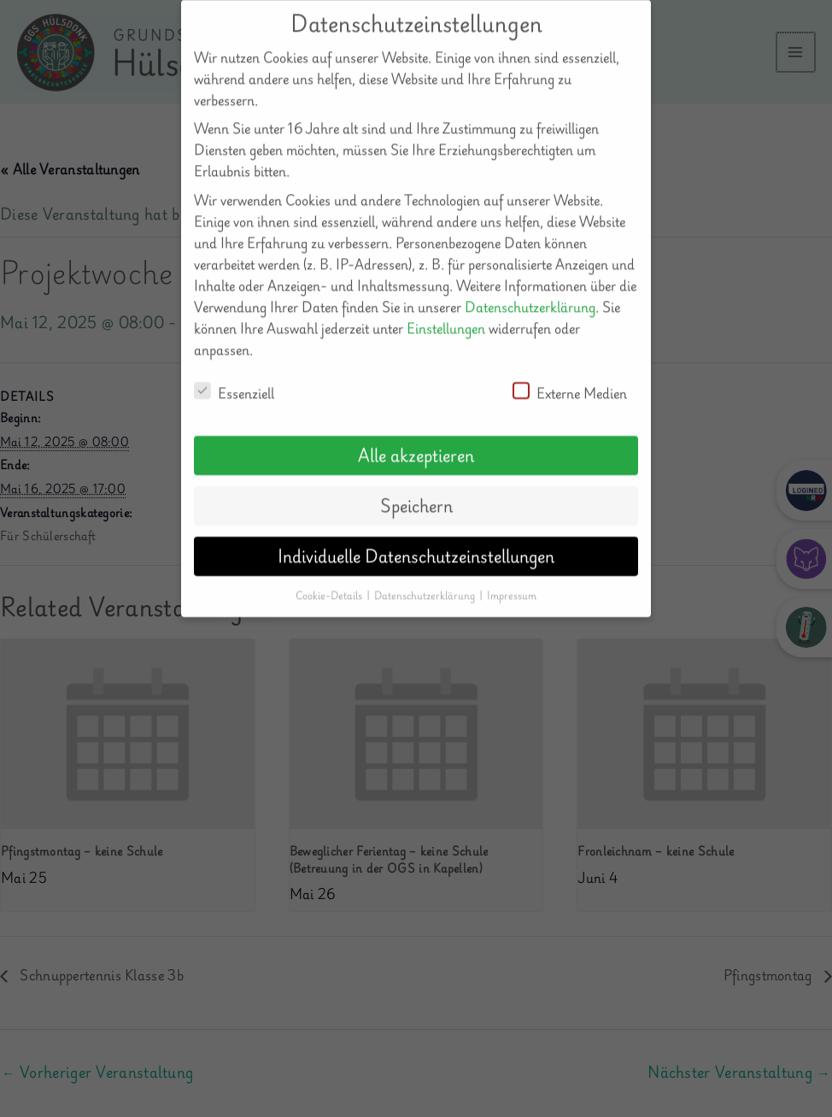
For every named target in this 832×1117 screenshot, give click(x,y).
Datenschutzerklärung (530, 291)
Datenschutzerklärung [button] (426, 580)
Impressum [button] (511, 580)
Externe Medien (570, 377)
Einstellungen (446, 312)
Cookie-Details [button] (330, 580)
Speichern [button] (416, 490)
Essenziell (234, 377)
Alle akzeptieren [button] (416, 440)
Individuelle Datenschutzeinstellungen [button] (416, 541)
